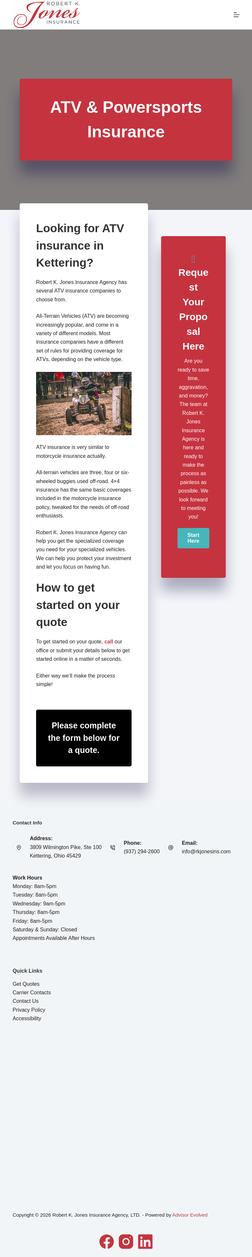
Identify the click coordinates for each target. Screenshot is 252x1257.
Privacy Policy (28, 1010)
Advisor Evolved (190, 1215)
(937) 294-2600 (141, 851)
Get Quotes (25, 984)
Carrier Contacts (31, 992)
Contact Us (25, 1001)
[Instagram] (126, 1241)
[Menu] (237, 15)
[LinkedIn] (145, 1241)
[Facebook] (106, 1241)
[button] (193, 538)
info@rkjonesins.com (206, 851)
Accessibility (26, 1018)
